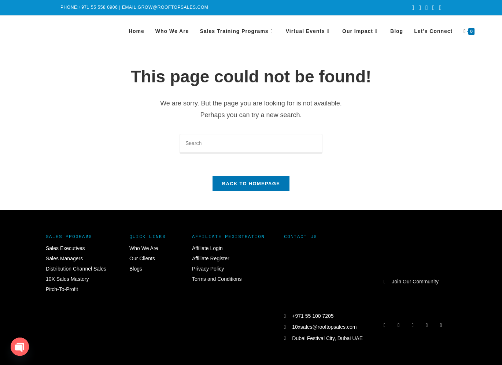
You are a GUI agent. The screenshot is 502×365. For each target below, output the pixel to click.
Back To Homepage (251, 183)
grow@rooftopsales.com (173, 7)
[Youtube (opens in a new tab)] (439, 7)
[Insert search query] (251, 144)
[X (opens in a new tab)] (413, 7)
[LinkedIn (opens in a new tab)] (433, 7)
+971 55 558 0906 (98, 7)
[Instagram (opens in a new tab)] (426, 7)
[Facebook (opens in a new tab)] (420, 7)
